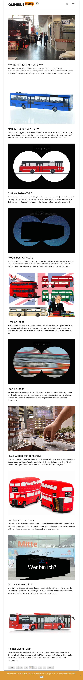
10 (21, 668)
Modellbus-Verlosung (21, 257)
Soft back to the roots (21, 520)
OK (41, 677)
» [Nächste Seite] (44, 668)
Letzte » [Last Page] (50, 668)
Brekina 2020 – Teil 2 (20, 193)
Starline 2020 (16, 389)
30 (40, 668)
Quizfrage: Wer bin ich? (22, 584)
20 (26, 668)
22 (35, 668)
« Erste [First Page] (12, 668)
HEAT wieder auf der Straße (24, 455)
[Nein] (80, 675)
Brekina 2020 (16, 322)
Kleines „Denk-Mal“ (19, 648)
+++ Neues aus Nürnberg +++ (25, 64)
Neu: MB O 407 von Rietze (23, 129)
